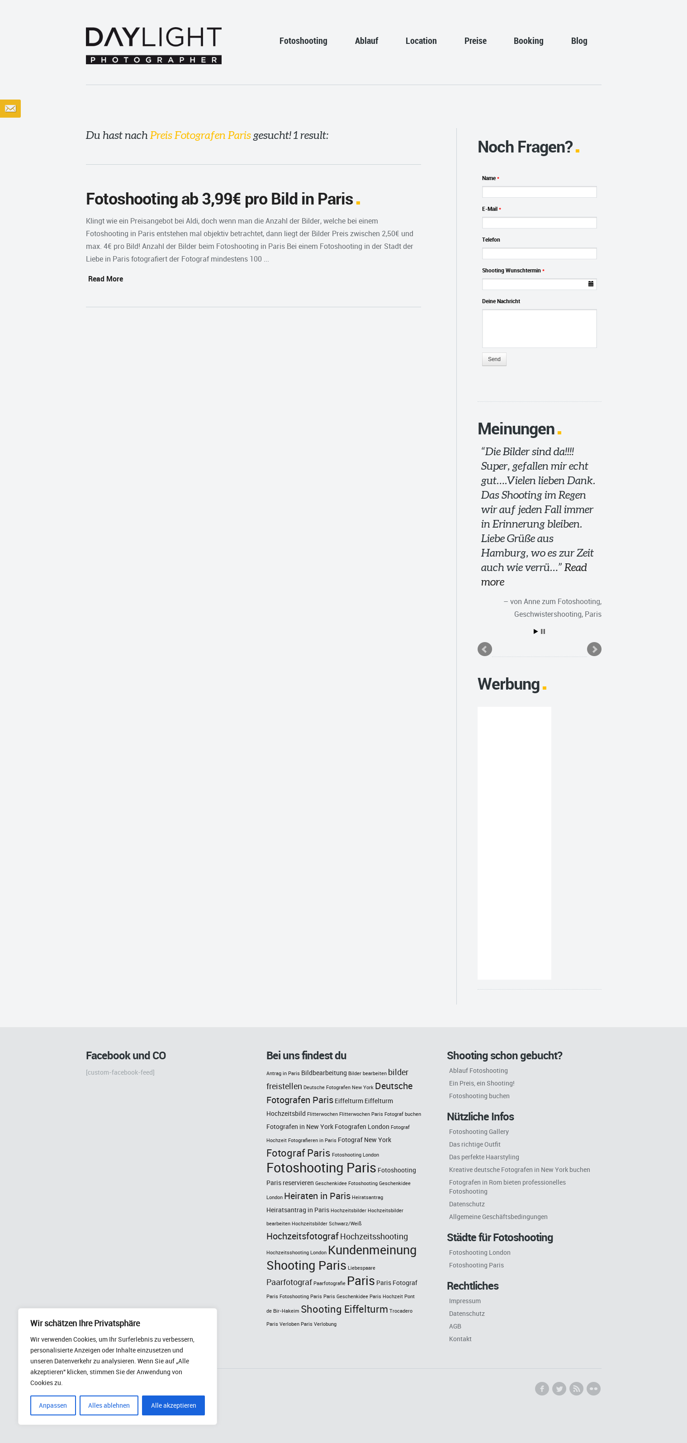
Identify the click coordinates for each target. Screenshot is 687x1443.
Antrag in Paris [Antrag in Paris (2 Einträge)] (283, 1073)
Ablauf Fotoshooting (478, 1070)
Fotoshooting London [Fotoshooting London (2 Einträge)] (355, 1155)
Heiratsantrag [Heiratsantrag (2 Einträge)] (367, 1197)
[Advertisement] (514, 843)
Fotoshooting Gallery (479, 1131)
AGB (455, 1326)
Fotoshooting (303, 40)
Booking (529, 40)
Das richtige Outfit (475, 1144)
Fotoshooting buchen (479, 1095)
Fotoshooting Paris (476, 1265)
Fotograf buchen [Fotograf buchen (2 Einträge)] (402, 1114)
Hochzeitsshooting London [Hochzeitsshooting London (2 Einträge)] (296, 1252)
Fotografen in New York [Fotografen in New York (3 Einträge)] (299, 1126)
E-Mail (491, 208)
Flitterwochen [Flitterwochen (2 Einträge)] (322, 1114)
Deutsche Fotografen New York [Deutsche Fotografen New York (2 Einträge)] (338, 1087)
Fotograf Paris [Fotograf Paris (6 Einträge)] (298, 1152)
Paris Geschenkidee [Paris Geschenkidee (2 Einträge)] (345, 1296)
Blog (579, 40)
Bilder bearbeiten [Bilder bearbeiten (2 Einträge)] (367, 1073)
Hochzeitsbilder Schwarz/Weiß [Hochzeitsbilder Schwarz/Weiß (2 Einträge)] (327, 1223)
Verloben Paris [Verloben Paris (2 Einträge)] (296, 1324)
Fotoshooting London (480, 1252)
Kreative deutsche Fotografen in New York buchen (519, 1169)
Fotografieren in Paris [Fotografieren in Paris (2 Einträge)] (312, 1140)
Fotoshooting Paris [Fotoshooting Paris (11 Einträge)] (321, 1167)
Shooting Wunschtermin (513, 270)
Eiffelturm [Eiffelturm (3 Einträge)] (349, 1100)
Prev (485, 649)
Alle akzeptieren (173, 1405)
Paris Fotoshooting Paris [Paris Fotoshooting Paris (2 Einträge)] (294, 1296)
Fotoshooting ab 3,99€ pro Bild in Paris (219, 198)
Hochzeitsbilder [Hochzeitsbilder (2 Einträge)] (348, 1210)
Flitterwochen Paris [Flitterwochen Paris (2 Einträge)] (361, 1114)
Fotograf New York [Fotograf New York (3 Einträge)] (364, 1139)
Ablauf (366, 40)
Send (494, 359)
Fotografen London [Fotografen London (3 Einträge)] (362, 1126)
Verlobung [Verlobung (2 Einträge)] (325, 1324)
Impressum (465, 1300)
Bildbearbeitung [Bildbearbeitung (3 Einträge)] (324, 1072)
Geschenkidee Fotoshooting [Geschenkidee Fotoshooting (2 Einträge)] (346, 1183)
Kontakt (460, 1338)
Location (421, 40)
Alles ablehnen (109, 1405)
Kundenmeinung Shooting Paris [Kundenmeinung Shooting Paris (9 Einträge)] (341, 1257)
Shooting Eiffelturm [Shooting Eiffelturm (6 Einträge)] (344, 1308)
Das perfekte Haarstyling (484, 1156)
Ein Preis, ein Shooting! (482, 1083)
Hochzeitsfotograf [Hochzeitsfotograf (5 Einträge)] (302, 1236)
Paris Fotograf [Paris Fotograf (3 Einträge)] (396, 1282)
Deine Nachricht (501, 301)
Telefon (491, 239)
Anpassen (53, 1405)
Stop (543, 631)
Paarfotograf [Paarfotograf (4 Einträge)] (289, 1282)
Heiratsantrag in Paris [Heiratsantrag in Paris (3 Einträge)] (297, 1209)
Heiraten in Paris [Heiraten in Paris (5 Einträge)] (317, 1196)
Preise (475, 40)
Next (594, 649)
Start (536, 631)
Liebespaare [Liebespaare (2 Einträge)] (361, 1268)
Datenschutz (467, 1204)
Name (490, 177)
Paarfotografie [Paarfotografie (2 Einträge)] (329, 1283)
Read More (105, 279)
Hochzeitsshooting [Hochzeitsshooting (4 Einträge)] (374, 1236)
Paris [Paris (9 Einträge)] (361, 1280)
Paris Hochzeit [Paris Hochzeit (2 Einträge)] (386, 1296)
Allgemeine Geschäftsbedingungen (498, 1216)
